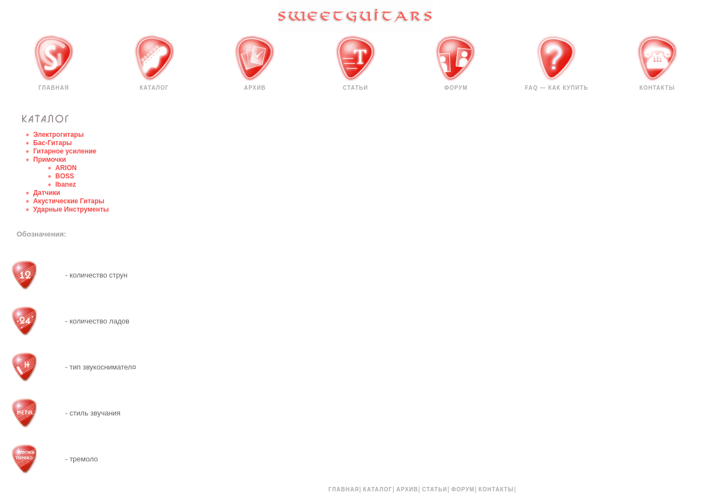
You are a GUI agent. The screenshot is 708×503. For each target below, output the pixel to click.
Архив (255, 88)
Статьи (355, 88)
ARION (66, 168)
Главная (53, 88)
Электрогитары (58, 134)
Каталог (154, 88)
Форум (455, 88)
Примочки (49, 159)
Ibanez (65, 184)
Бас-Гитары (52, 143)
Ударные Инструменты (71, 209)
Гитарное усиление (64, 151)
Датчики (46, 193)
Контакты (657, 88)
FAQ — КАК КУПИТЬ (557, 88)
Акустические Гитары (69, 201)
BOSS (64, 176)
